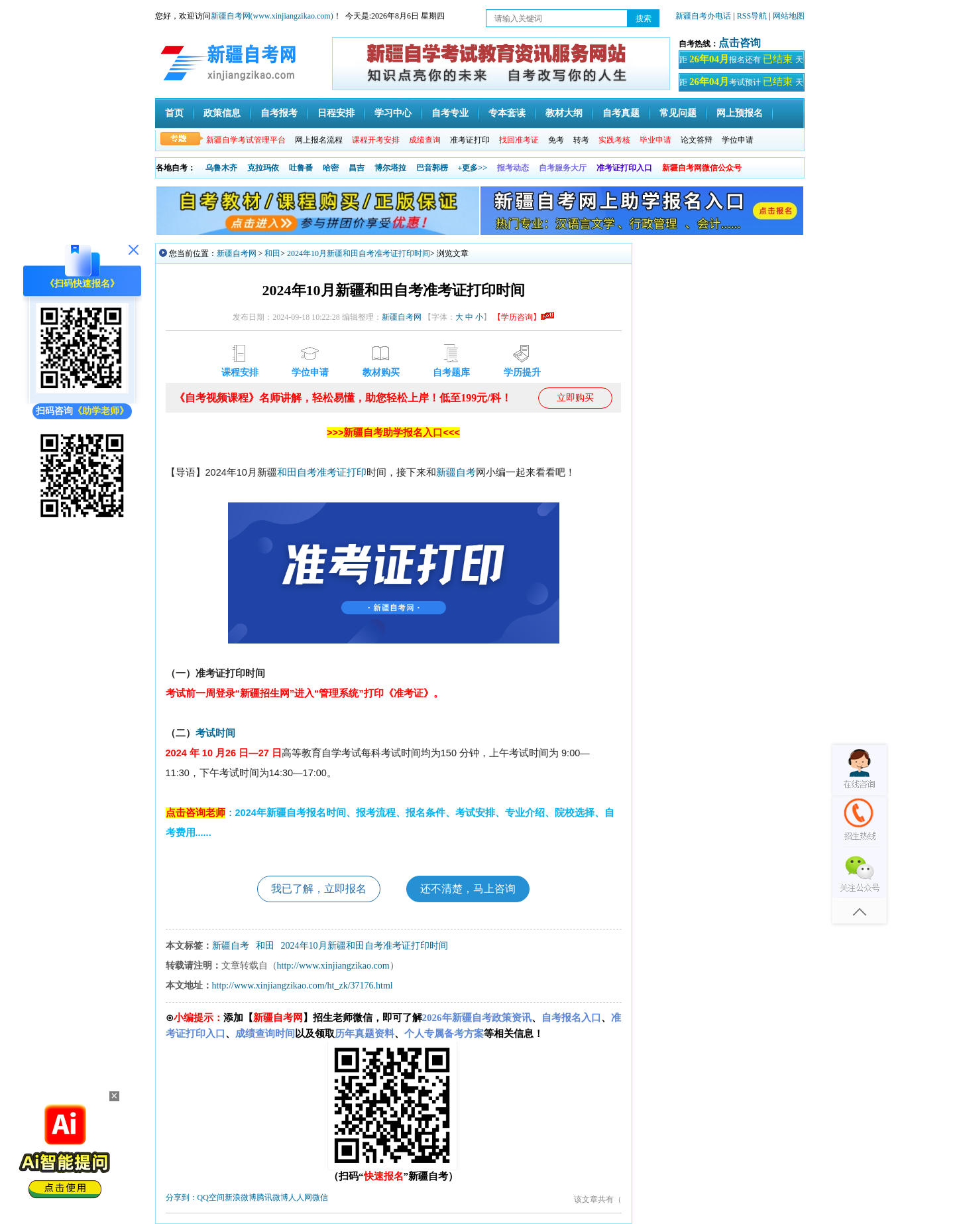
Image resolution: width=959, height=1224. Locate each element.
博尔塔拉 (390, 167)
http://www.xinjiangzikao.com (333, 966)
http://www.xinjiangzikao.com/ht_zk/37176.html (302, 985)
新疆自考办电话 (703, 16)
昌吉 (357, 167)
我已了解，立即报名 (319, 888)
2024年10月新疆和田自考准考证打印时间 (358, 253)
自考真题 (621, 113)
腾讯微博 (272, 1197)
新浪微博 (240, 1197)
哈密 (331, 167)
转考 (581, 140)
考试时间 (215, 733)
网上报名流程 (319, 140)
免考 (556, 140)
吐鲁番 (301, 167)
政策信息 (222, 113)
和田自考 (297, 472)
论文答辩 (696, 140)
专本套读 (507, 113)
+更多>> (473, 167)
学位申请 (738, 140)
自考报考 (279, 113)
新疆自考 (456, 472)
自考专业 (450, 113)
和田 (272, 253)
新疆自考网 (236, 253)
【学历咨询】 (523, 317)
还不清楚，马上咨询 (468, 888)
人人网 (300, 1197)
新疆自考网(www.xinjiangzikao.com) (272, 16)
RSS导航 (753, 16)
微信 (320, 1197)
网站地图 (789, 16)
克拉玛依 (263, 167)
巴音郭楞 (432, 167)
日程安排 (336, 113)
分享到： (181, 1197)
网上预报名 (739, 113)
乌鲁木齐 (221, 167)
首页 (174, 113)
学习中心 (393, 113)
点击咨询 (739, 42)
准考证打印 (470, 140)
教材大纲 (564, 113)
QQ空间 (211, 1197)
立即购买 (575, 398)
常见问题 (678, 113)
